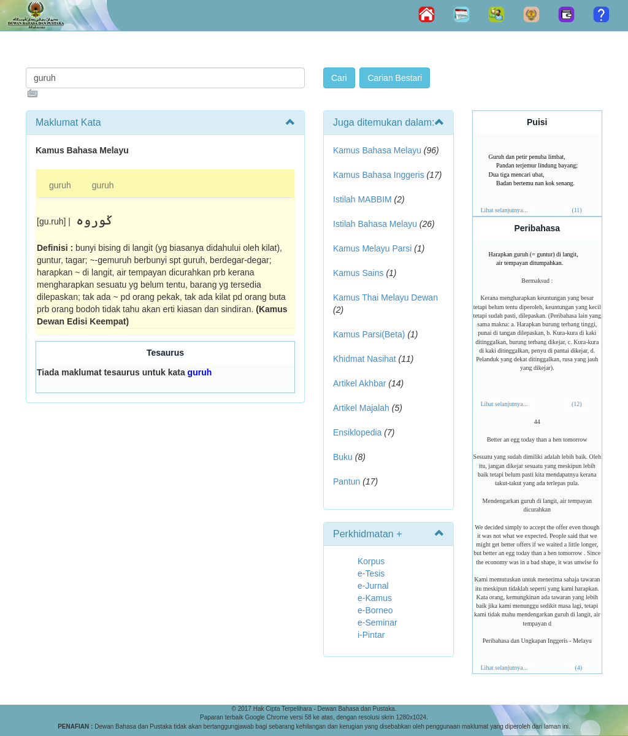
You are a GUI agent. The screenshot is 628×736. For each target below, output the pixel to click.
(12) (577, 404)
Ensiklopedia (357, 432)
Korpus (371, 561)
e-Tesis (371, 573)
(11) (576, 210)
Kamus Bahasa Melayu (378, 150)
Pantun (346, 481)
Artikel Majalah (361, 408)
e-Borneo (375, 610)
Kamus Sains (358, 273)
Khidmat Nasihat (364, 359)
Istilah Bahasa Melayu (375, 224)
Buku (343, 457)
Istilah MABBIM (362, 199)
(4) (578, 667)
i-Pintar (371, 635)
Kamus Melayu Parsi (372, 248)
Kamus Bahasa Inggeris (378, 175)
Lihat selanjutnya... (504, 210)
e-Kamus (375, 598)
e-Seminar (377, 622)
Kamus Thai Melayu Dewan (385, 297)
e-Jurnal (373, 586)
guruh (60, 185)
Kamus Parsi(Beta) (369, 334)
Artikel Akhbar (359, 383)
